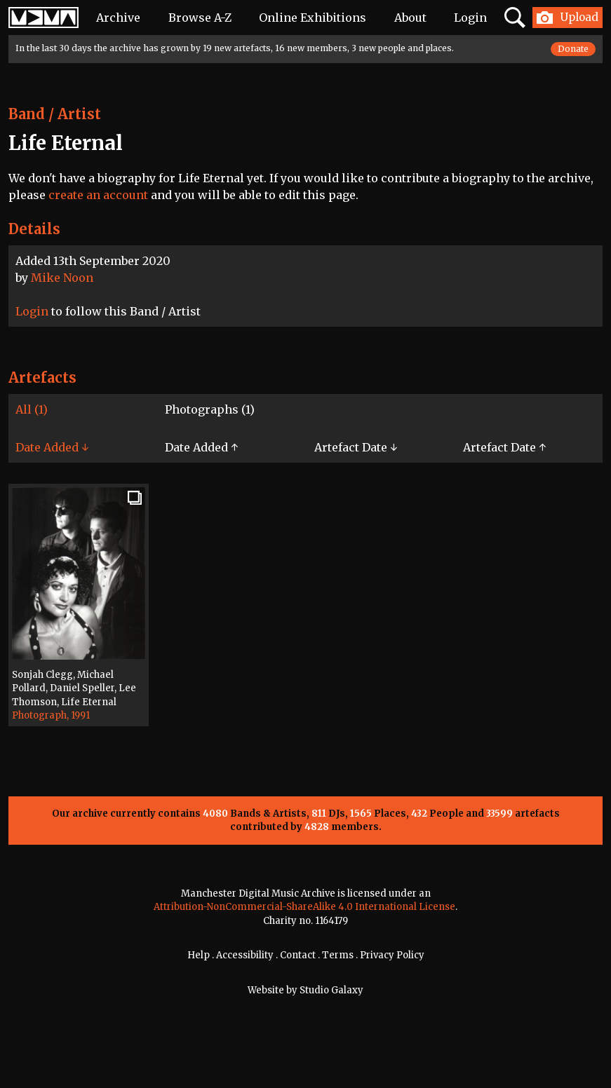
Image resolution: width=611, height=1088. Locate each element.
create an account (98, 195)
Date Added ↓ (51, 447)
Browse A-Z (199, 18)
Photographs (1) (210, 409)
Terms (338, 955)
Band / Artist (54, 114)
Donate (573, 48)
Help (198, 955)
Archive (118, 18)
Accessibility (245, 955)
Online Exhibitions (312, 18)
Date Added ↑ (201, 447)
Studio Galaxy (331, 990)
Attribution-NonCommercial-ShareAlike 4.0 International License (304, 907)
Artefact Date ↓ (355, 447)
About (410, 18)
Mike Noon (62, 278)
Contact (298, 955)
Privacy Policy (392, 955)
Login (470, 18)
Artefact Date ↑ (504, 447)
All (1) (31, 409)
